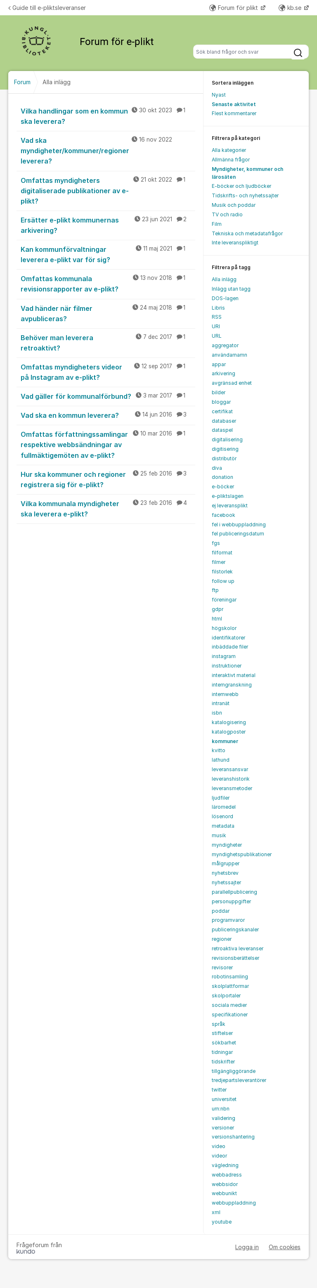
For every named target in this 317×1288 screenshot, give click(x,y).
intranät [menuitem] (220, 703)
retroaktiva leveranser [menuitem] (237, 948)
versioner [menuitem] (223, 1128)
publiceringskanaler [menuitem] (235, 929)
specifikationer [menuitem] (230, 1014)
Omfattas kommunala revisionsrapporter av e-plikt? (108, 283)
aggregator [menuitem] (225, 345)
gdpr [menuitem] (217, 609)
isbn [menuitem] (217, 713)
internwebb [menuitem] (225, 694)
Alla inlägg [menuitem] (224, 279)
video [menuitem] (218, 1146)
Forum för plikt (234, 7)
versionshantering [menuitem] (233, 1137)
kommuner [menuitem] (225, 741)
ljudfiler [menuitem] (220, 798)
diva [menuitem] (217, 468)
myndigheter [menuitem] (227, 845)
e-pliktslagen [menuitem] (228, 496)
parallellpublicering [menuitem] (234, 892)
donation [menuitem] (222, 477)
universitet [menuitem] (224, 1099)
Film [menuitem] (217, 224)
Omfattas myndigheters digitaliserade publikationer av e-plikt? (108, 190)
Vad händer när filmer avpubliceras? (108, 313)
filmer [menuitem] (218, 562)
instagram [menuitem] (224, 656)
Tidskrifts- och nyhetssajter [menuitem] (245, 195)
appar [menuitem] (219, 364)
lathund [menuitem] (220, 760)
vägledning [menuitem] (225, 1165)
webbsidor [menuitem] (225, 1184)
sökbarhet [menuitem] (224, 1042)
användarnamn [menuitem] (229, 355)
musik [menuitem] (219, 835)
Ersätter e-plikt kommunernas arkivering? (108, 224)
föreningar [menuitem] (224, 600)
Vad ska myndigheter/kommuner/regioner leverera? (108, 150)
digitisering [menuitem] (225, 449)
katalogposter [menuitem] (229, 732)
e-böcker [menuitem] (223, 486)
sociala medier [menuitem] (229, 1005)
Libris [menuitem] (218, 308)
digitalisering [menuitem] (227, 439)
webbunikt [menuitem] (224, 1193)
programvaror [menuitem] (228, 920)
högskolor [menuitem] (224, 628)
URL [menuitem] (217, 336)
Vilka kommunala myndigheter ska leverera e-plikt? (108, 508)
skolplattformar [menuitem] (230, 986)
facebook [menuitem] (223, 515)
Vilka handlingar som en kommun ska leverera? (108, 115)
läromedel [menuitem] (224, 807)
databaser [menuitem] (224, 421)
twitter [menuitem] (219, 1090)
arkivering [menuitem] (223, 373)
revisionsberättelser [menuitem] (235, 958)
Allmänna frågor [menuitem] (231, 159)
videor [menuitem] (219, 1156)
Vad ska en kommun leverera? (108, 414)
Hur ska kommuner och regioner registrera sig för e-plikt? (108, 479)
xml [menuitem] (216, 1212)
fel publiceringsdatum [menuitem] (238, 533)
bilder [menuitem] (218, 392)
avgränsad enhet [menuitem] (232, 383)
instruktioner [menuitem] (226, 666)
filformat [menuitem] (222, 552)
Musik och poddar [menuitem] (233, 205)
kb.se (291, 7)
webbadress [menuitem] (227, 1175)
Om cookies (284, 1246)
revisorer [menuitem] (222, 967)
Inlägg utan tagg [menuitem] (231, 289)
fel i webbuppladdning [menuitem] (239, 524)
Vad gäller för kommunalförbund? (108, 395)
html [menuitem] (217, 619)
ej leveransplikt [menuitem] (230, 505)
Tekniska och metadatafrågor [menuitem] (247, 233)
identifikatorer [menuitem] (228, 638)
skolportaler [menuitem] (226, 995)
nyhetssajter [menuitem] (226, 882)
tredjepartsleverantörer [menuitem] (239, 1080)
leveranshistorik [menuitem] (231, 779)
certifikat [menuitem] (222, 411)
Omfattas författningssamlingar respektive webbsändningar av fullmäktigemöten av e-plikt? (108, 444)
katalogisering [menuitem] (229, 722)
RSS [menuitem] (217, 317)
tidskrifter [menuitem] (223, 1061)
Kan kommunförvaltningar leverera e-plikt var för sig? (108, 254)
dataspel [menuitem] (222, 430)
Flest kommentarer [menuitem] (234, 113)
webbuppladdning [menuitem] (234, 1203)
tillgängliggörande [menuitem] (233, 1071)
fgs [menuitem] (216, 543)
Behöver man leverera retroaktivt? (108, 342)
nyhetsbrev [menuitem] (225, 873)
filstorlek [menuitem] (222, 571)
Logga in (247, 1246)
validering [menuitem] (223, 1118)
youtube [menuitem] (222, 1222)
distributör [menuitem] (224, 458)
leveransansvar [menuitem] (230, 769)
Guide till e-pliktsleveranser (47, 7)
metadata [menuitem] (223, 826)
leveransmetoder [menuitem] (232, 788)
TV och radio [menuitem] (227, 214)
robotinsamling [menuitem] (230, 976)
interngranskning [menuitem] (232, 685)
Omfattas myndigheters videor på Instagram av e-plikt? (108, 371)
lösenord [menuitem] (222, 816)
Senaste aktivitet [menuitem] (234, 104)
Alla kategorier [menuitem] (229, 150)
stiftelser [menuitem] (222, 1033)
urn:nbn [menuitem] (220, 1109)
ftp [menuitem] (215, 590)
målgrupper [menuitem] (225, 863)
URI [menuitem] (216, 326)
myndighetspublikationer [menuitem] (242, 854)
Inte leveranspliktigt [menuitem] (235, 242)
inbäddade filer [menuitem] (230, 647)
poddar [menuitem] (220, 911)
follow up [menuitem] (223, 581)
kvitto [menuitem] (218, 750)
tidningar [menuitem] (222, 1052)
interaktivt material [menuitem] (233, 675)
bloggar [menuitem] (221, 402)
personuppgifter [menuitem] (231, 901)
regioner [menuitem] (222, 939)
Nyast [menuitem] (219, 95)
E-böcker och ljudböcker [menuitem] (241, 186)
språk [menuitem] (218, 1024)
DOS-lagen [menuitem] (225, 298)
